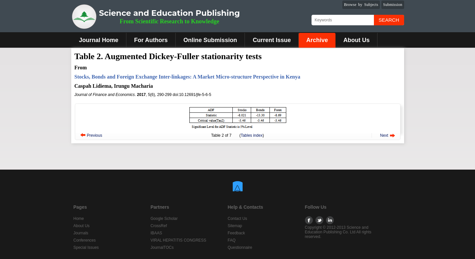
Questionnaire (240, 247)
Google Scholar (164, 218)
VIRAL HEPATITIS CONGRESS (178, 240)
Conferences (85, 240)
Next (384, 135)
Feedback (236, 233)
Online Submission (210, 40)
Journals (81, 233)
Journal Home (99, 40)
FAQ (232, 240)
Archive (317, 40)
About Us (356, 40)
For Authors (151, 40)
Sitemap (235, 226)
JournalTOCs (162, 247)
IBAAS (156, 233)
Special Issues (86, 247)
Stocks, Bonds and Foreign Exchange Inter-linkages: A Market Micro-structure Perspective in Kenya (187, 77)
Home (79, 218)
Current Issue (272, 40)
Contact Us (237, 218)
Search (388, 20)
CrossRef (159, 226)
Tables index (252, 135)
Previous (94, 135)
